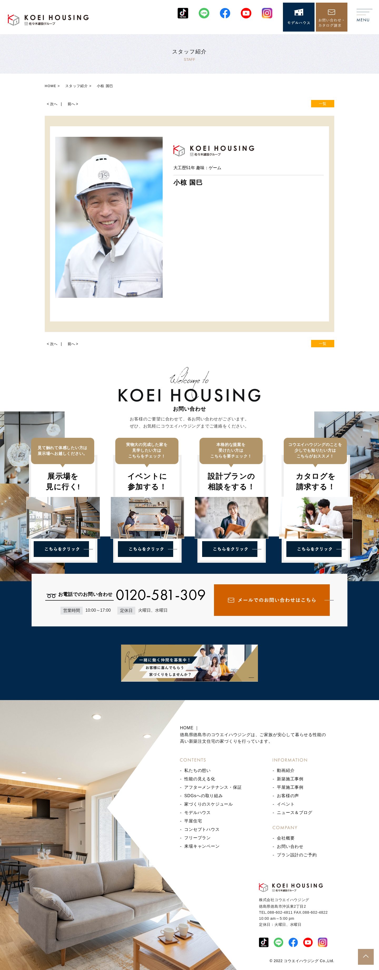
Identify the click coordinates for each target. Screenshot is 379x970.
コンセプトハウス (202, 829)
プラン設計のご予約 (297, 855)
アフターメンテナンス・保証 (213, 787)
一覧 (322, 104)
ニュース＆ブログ (294, 812)
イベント (286, 804)
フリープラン (197, 838)
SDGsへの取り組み (203, 795)
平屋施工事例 (290, 787)
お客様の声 (288, 795)
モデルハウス (197, 812)
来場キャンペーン (202, 846)
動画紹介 (286, 770)
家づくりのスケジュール (208, 804)
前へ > (73, 104)
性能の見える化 (199, 779)
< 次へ (52, 104)
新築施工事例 (290, 779)
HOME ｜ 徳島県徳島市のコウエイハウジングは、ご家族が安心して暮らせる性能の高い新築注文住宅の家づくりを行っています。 (253, 734)
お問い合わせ (290, 846)
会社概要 (286, 838)
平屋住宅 (193, 821)
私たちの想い (197, 770)
